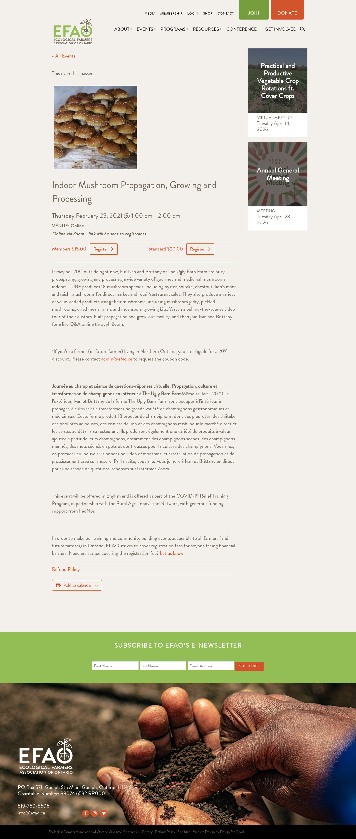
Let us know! (172, 553)
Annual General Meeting (278, 174)
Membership (171, 14)
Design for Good (232, 831)
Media (150, 14)
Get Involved (281, 29)
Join (253, 13)
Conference (241, 29)
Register (100, 249)
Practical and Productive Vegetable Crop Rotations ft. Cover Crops (278, 80)
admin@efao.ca (116, 358)
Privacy (147, 831)
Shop (208, 14)
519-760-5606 (33, 806)
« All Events (63, 55)
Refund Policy (66, 569)
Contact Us (131, 831)
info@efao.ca (31, 812)
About (121, 29)
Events (145, 29)
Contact (226, 14)
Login (192, 14)
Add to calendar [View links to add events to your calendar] (78, 585)
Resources (206, 29)
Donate (287, 13)
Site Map (184, 831)
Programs (173, 29)
